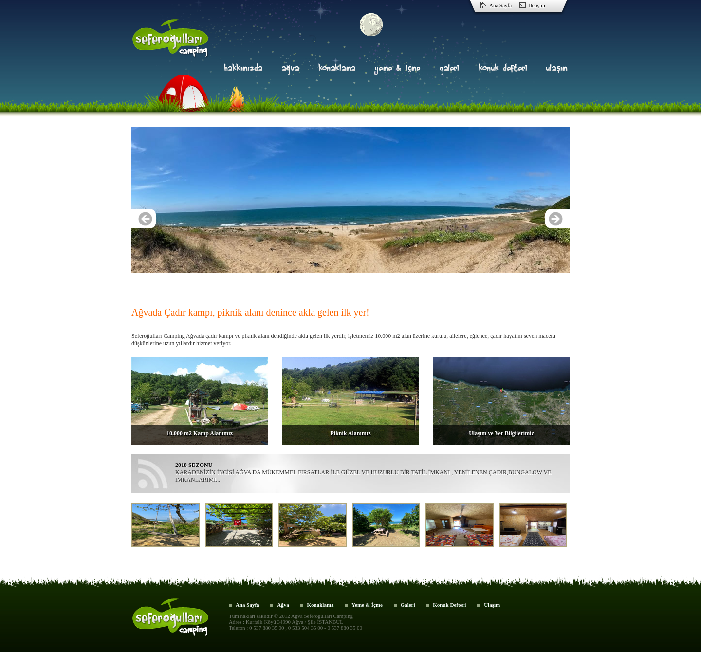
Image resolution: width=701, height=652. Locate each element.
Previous (143, 218)
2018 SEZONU (193, 465)
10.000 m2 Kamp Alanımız (199, 433)
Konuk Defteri (449, 605)
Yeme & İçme (367, 605)
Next (557, 218)
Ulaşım (492, 605)
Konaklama (320, 605)
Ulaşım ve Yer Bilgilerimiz (501, 433)
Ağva (283, 605)
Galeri (408, 605)
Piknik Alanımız (350, 433)
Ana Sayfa (500, 5)
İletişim (537, 5)
